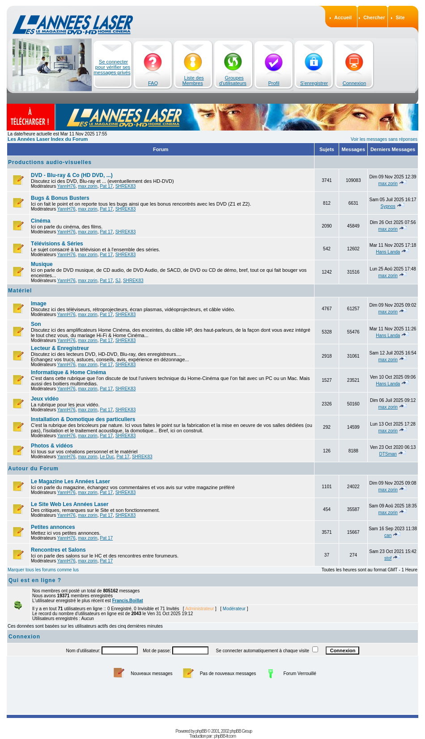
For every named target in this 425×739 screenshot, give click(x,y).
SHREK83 (125, 186)
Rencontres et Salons (58, 550)
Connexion (354, 83)
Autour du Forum (33, 468)
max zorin (87, 186)
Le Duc (107, 456)
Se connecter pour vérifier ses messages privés (112, 67)
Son (36, 324)
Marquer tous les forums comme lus (43, 569)
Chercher (374, 17)
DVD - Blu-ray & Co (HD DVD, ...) (72, 175)
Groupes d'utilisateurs (232, 80)
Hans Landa (388, 251)
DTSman (387, 454)
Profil (273, 83)
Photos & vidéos (52, 446)
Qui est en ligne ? (34, 580)
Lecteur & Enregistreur (60, 348)
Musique (42, 264)
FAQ (153, 83)
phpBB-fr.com (225, 736)
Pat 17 (106, 186)
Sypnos (387, 206)
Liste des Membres (193, 80)
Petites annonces (53, 527)
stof (387, 558)
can (387, 535)
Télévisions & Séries (57, 244)
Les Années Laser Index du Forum (48, 139)
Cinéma (40, 221)
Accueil (343, 17)
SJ (118, 280)
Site (399, 17)
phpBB (201, 731)
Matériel (20, 290)
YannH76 (66, 186)
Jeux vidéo (45, 399)
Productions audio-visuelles (50, 162)
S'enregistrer (314, 83)
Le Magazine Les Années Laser (70, 481)
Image (39, 303)
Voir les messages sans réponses (384, 139)
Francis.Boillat (127, 600)
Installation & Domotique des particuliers (83, 419)
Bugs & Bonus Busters (60, 198)
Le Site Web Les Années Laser (69, 504)
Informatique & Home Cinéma (68, 372)
